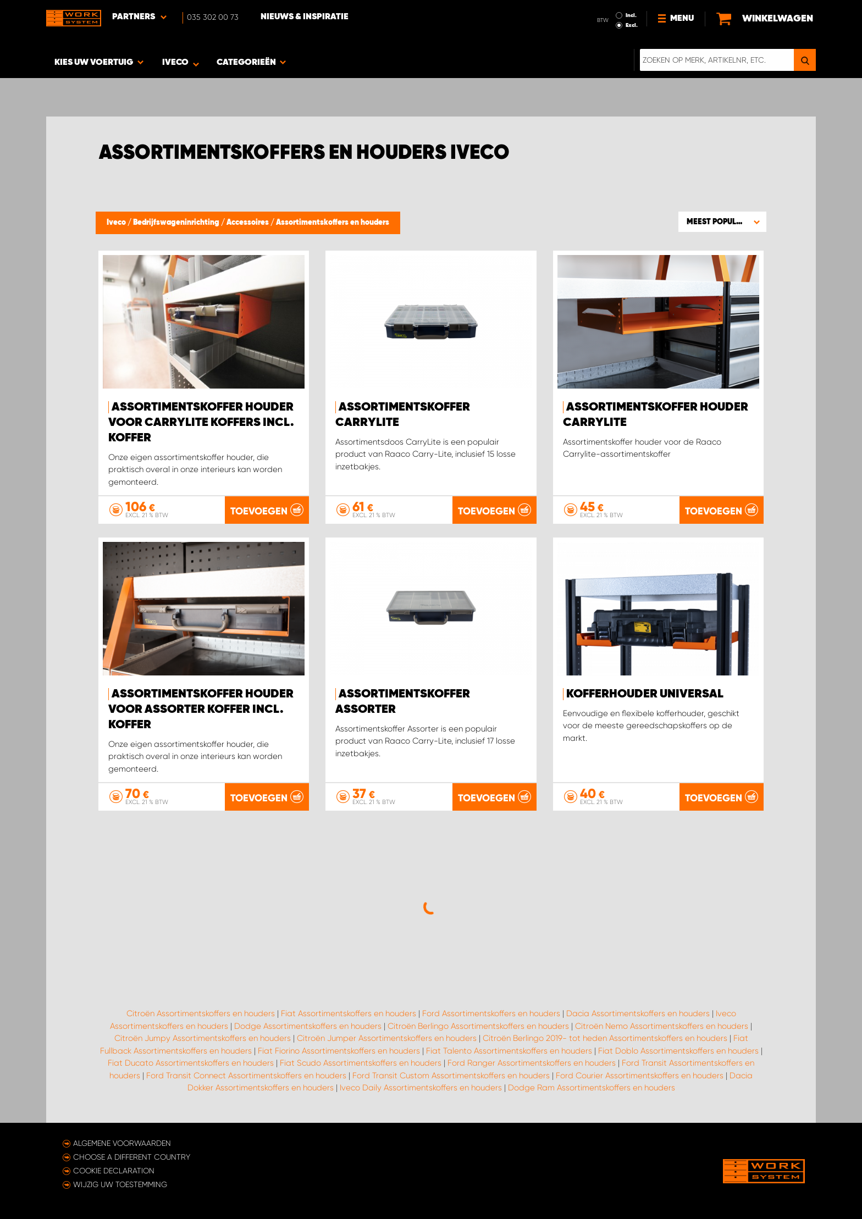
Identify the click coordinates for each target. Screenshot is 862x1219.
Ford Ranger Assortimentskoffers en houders (531, 1063)
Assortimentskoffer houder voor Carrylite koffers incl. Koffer (201, 422)
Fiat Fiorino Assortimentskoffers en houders (339, 1051)
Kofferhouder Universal (644, 694)
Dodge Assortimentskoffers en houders (308, 1026)
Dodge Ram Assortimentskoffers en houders (591, 1088)
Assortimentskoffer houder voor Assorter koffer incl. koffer (201, 709)
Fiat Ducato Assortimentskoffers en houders (191, 1063)
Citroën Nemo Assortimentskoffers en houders (661, 1026)
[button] (722, 221)
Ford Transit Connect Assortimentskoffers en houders (246, 1076)
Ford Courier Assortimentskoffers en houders (639, 1076)
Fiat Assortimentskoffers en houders (348, 1013)
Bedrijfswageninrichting (177, 222)
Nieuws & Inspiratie (305, 17)
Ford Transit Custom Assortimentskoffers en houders (451, 1076)
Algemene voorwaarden (122, 1143)
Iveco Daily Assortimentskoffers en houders (421, 1088)
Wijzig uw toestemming (120, 1184)
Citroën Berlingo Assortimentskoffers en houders (478, 1026)
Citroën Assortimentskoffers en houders (200, 1013)
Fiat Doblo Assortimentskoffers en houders (678, 1051)
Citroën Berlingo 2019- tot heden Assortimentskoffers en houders (605, 1038)
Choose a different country (131, 1156)
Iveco (117, 222)
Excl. (632, 25)
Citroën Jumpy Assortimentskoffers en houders (202, 1038)
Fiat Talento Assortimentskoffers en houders (509, 1051)
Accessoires (248, 222)
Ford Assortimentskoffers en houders (491, 1013)
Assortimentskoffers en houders (332, 222)
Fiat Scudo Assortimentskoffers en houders (360, 1063)
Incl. (631, 15)
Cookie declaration (113, 1170)
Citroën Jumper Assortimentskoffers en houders (387, 1038)
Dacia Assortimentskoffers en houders (638, 1013)
